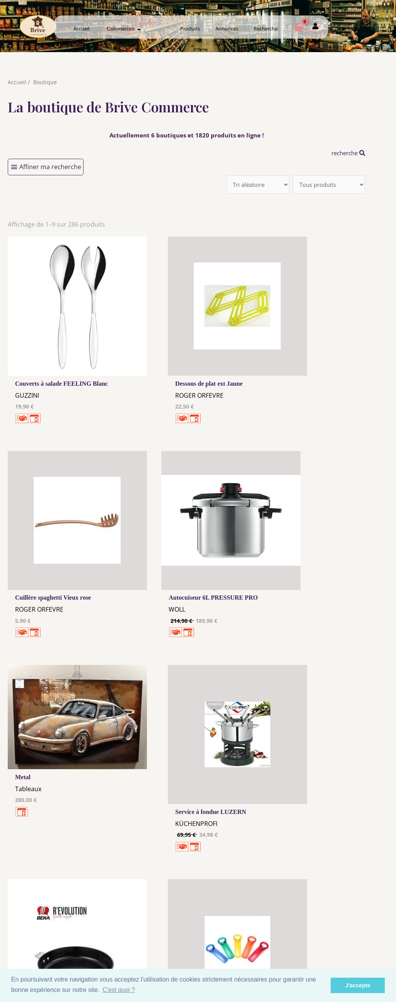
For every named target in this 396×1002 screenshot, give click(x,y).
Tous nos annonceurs (146, 937)
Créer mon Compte (250, 935)
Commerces (123, 29)
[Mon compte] (315, 27)
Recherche (266, 28)
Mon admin (354, 943)
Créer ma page (353, 935)
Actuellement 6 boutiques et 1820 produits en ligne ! (186, 135)
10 (198, 822)
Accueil (81, 28)
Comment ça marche (354, 928)
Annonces (226, 28)
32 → (239, 822)
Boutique (45, 82)
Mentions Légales (146, 922)
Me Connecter (250, 928)
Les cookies (146, 930)
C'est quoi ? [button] (118, 990)
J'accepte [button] (357, 985)
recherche (346, 153)
